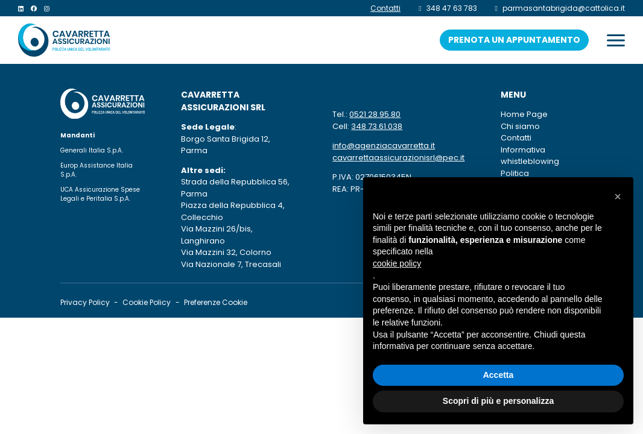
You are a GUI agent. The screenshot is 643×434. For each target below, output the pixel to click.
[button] (617, 196)
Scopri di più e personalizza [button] (498, 401)
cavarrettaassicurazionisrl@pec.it (398, 157)
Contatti (516, 137)
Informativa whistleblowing (542, 156)
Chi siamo (520, 126)
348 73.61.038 (376, 126)
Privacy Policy (85, 302)
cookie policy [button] (397, 263)
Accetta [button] (498, 375)
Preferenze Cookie (215, 302)
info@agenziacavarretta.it (383, 145)
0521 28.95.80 (375, 114)
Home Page (524, 114)
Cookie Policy (146, 302)
